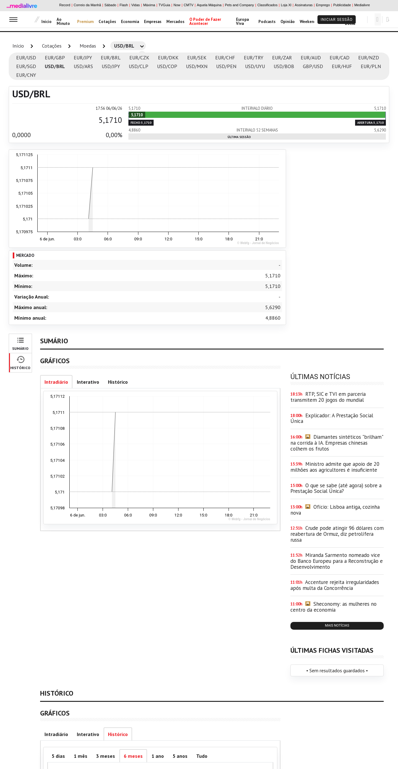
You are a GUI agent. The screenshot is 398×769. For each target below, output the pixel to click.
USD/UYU (255, 66)
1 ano (157, 756)
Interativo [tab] (88, 382)
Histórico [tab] (118, 382)
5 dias (58, 756)
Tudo (201, 756)
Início (46, 22)
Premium (85, 22)
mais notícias (337, 625)
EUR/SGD (26, 66)
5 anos (180, 756)
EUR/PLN (371, 66)
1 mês (80, 756)
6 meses (133, 756)
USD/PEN (226, 66)
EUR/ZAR (282, 57)
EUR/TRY (253, 57)
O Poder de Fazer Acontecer (205, 21)
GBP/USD (313, 66)
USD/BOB (284, 66)
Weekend (308, 22)
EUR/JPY (83, 57)
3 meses (105, 756)
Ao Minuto (63, 21)
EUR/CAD (339, 57)
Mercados (175, 22)
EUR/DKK (168, 57)
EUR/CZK (139, 57)
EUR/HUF (342, 66)
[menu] (13, 19)
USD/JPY (111, 66)
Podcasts (266, 22)
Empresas (152, 22)
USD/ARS (83, 66)
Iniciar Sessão (337, 19)
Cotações (107, 22)
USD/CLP (138, 66)
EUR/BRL (111, 57)
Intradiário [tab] (56, 382)
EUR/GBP (55, 57)
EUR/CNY (26, 75)
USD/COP (167, 66)
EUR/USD (26, 57)
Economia (130, 22)
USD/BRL (55, 66)
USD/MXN (196, 66)
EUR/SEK (196, 57)
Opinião (287, 22)
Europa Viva (242, 21)
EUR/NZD (368, 57)
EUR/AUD (311, 57)
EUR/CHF (225, 57)
